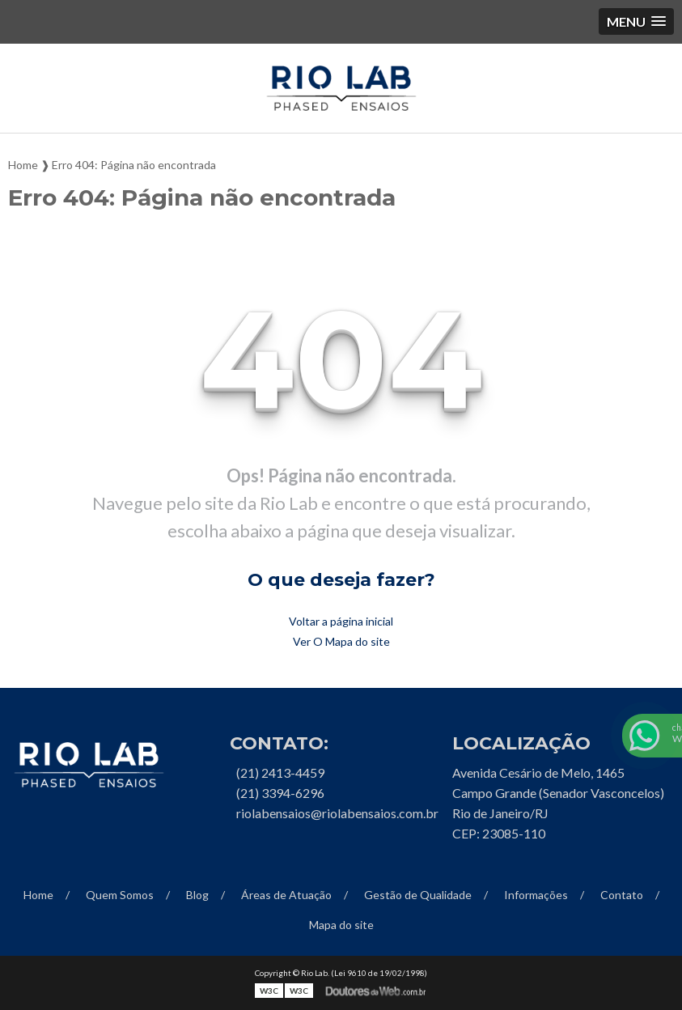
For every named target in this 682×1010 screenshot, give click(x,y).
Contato (621, 895)
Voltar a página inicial (341, 621)
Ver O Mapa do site (341, 641)
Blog (197, 895)
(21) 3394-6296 (280, 792)
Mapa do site (341, 924)
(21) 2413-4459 (280, 772)
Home (38, 895)
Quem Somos (120, 895)
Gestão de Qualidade (418, 895)
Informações (536, 895)
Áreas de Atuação (286, 895)
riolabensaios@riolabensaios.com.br (337, 813)
